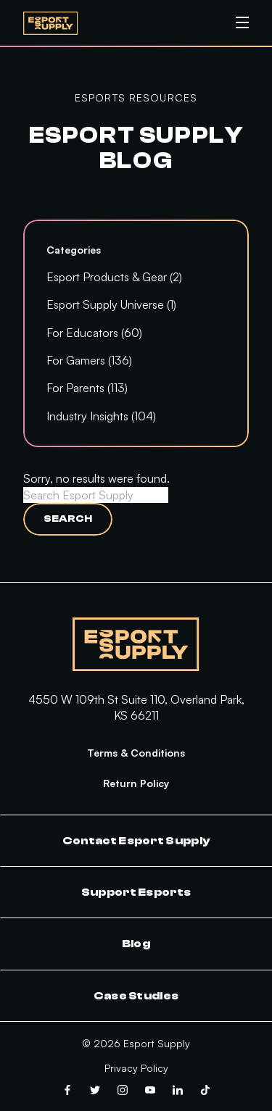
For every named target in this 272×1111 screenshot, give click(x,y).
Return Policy (136, 783)
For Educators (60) (94, 332)
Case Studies (136, 995)
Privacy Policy (136, 1068)
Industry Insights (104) (101, 416)
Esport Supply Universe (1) (111, 304)
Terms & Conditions (136, 752)
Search (68, 519)
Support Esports (136, 892)
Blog (136, 943)
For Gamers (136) (89, 360)
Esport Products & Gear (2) (114, 277)
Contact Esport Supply (136, 840)
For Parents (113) (87, 387)
